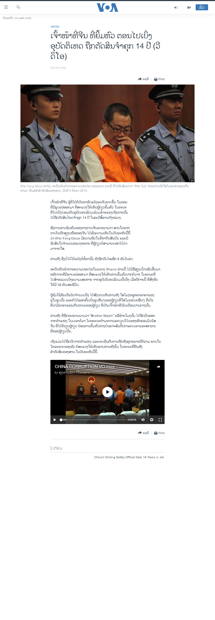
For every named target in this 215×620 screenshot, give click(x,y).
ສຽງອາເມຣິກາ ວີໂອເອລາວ (74, 372)
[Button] (143, 79)
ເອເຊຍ (54, 26)
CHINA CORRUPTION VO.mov (84, 366)
